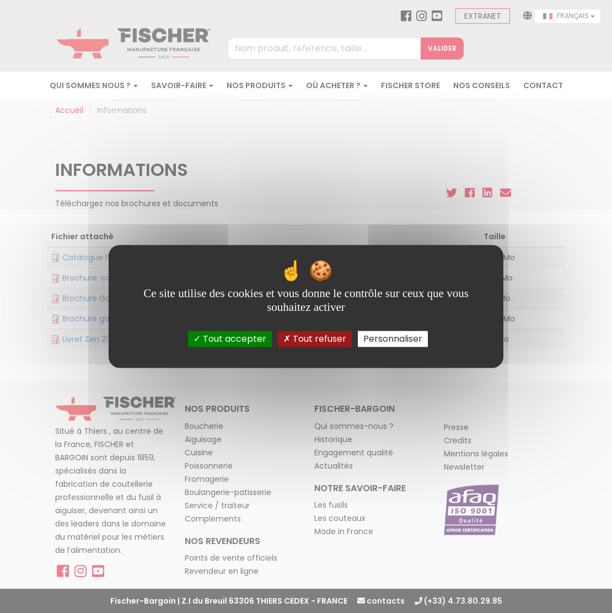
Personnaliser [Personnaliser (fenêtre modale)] (392, 338)
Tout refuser (314, 338)
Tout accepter (230, 338)
